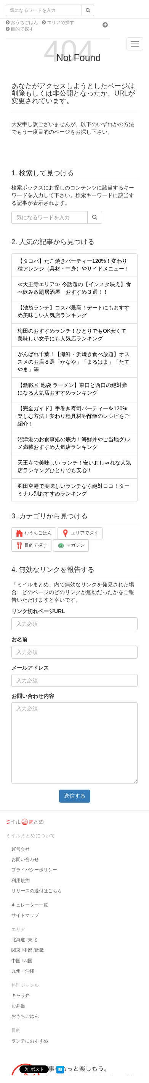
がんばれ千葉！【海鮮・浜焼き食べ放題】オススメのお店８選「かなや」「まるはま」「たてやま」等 (74, 361)
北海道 (18, 939)
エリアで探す (60, 22)
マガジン (70, 545)
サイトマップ (25, 915)
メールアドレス (30, 668)
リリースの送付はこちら (36, 891)
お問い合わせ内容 (32, 696)
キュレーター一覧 (29, 905)
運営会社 (20, 849)
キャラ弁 (20, 995)
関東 (16, 950)
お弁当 (18, 1006)
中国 (16, 960)
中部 (27, 950)
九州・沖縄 (22, 971)
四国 (27, 960)
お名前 (19, 639)
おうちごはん (24, 22)
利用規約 (20, 880)
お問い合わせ (25, 859)
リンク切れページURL (38, 611)
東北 (32, 939)
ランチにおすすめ (29, 1041)
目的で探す (22, 29)
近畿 (39, 950)
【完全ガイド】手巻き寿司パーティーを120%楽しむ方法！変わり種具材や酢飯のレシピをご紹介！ (74, 416)
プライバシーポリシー (34, 870)
